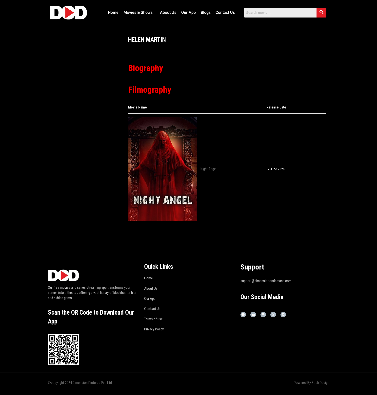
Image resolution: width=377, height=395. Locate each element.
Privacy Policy (154, 329)
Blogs (206, 12)
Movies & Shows (138, 12)
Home (113, 12)
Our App (188, 12)
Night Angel (208, 169)
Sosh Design (320, 382)
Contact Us (225, 12)
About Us (168, 12)
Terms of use (153, 319)
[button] (139, 12)
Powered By (303, 382)
